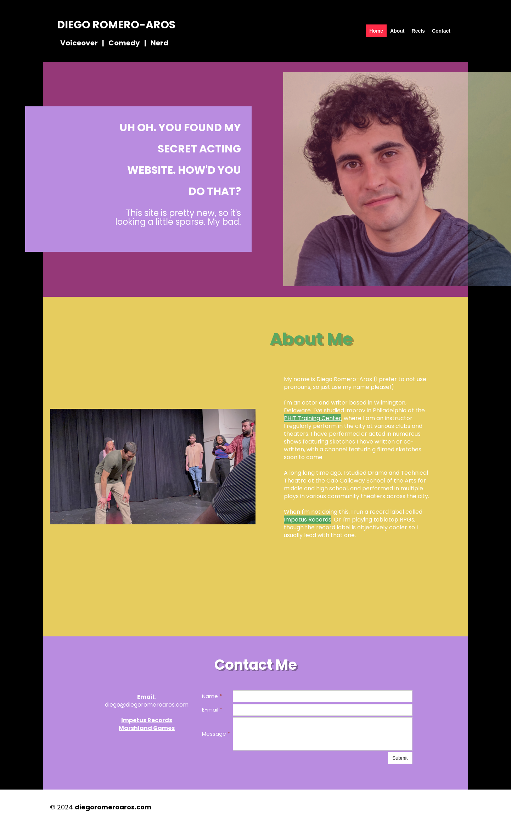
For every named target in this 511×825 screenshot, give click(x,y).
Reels (418, 31)
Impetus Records (307, 519)
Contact (441, 31)
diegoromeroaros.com (113, 807)
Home (376, 31)
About (397, 31)
